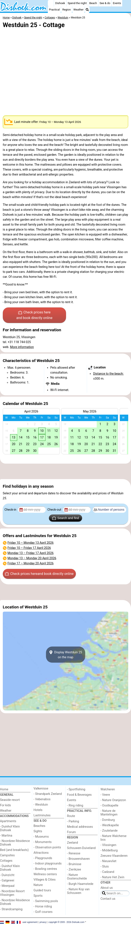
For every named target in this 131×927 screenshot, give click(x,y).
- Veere (105, 795)
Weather (78, 9)
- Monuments (42, 842)
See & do (104, 3)
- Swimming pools (45, 901)
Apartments (8, 821)
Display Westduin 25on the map (65, 654)
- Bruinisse (74, 864)
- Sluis (105, 866)
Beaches (39, 826)
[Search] (87, 9)
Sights (37, 831)
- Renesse (73, 853)
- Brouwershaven (78, 859)
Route (71, 816)
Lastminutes (41, 815)
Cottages (6, 861)
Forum (71, 832)
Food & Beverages (79, 795)
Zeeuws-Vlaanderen (114, 856)
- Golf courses (43, 912)
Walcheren (108, 789)
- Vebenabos (41, 799)
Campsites (7, 855)
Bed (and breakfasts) (14, 850)
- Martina (6, 835)
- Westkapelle (110, 825)
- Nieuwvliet (108, 861)
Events (117, 3)
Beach (93, 3)
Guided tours (42, 890)
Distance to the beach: (108, 374)
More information (22, 347)
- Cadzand (107, 872)
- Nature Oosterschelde (77, 876)
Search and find (65, 518)
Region (66, 9)
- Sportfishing (76, 789)
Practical (54, 9)
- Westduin (40, 804)
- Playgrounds (42, 858)
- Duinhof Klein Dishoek (10, 828)
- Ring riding (75, 805)
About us (107, 888)
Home (4, 789)
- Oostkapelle (109, 805)
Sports (37, 896)
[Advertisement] (65, 471)
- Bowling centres (45, 869)
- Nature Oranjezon (113, 800)
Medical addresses (80, 827)
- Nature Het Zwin (112, 877)
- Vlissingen (108, 845)
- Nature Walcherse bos (113, 837)
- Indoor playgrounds (47, 863)
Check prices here (34, 315)
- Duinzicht (7, 875)
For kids (5, 805)
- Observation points (47, 847)
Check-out (54, 510)
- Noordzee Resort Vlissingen (12, 893)
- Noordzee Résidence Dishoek (15, 842)
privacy (42, 922)
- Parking (73, 821)
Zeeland (72, 843)
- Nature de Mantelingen (109, 812)
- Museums (41, 836)
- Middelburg (109, 850)
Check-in (11, 510)
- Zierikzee (74, 869)
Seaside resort (10, 800)
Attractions (40, 853)
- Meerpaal (7, 886)
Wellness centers (45, 874)
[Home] (51, 3)
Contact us (108, 899)
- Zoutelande (109, 830)
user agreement (30, 922)
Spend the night (77, 3)
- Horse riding (42, 906)
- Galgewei (7, 880)
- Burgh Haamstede (80, 884)
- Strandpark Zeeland (47, 794)
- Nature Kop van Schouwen (78, 891)
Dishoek (60, 3)
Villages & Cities (44, 879)
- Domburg (108, 820)
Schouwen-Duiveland (81, 848)
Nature (38, 885)
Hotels (37, 810)
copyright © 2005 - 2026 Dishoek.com (66, 922)
